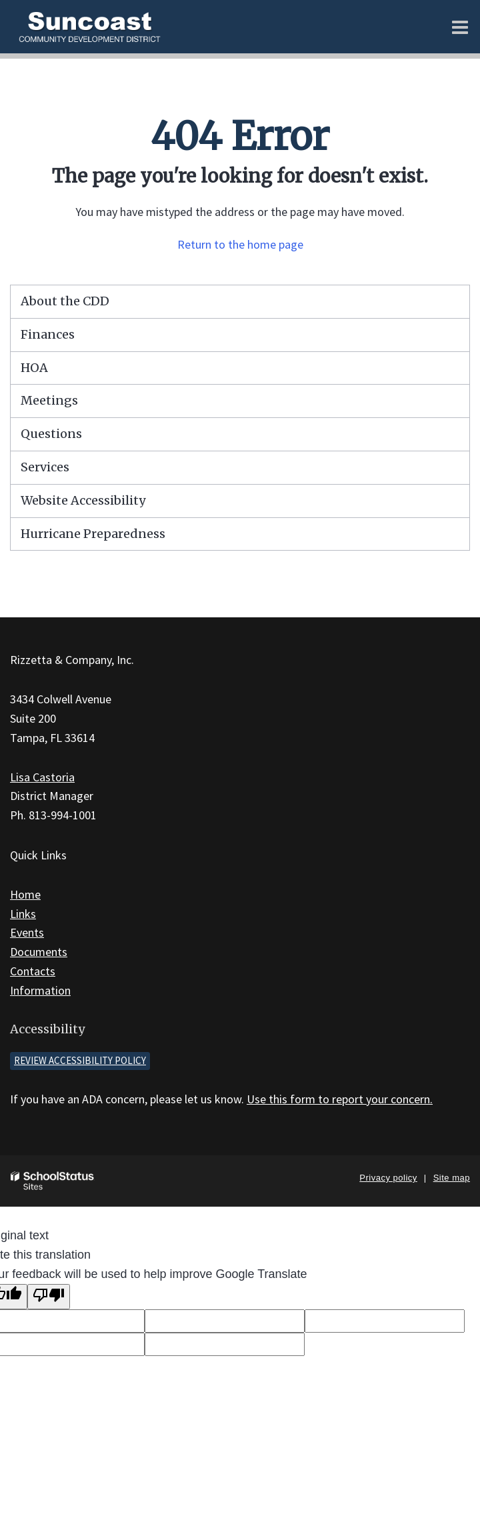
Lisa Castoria (42, 777)
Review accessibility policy (80, 1060)
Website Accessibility (83, 500)
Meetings (49, 400)
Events (27, 932)
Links (23, 913)
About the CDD (65, 301)
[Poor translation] (48, 1297)
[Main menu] (460, 26)
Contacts (32, 971)
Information (40, 990)
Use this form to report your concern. (340, 1099)
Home (25, 894)
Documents (38, 951)
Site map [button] (451, 1178)
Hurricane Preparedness (93, 533)
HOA (34, 367)
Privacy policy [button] (388, 1178)
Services (45, 467)
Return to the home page (240, 244)
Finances (48, 334)
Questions (51, 433)
